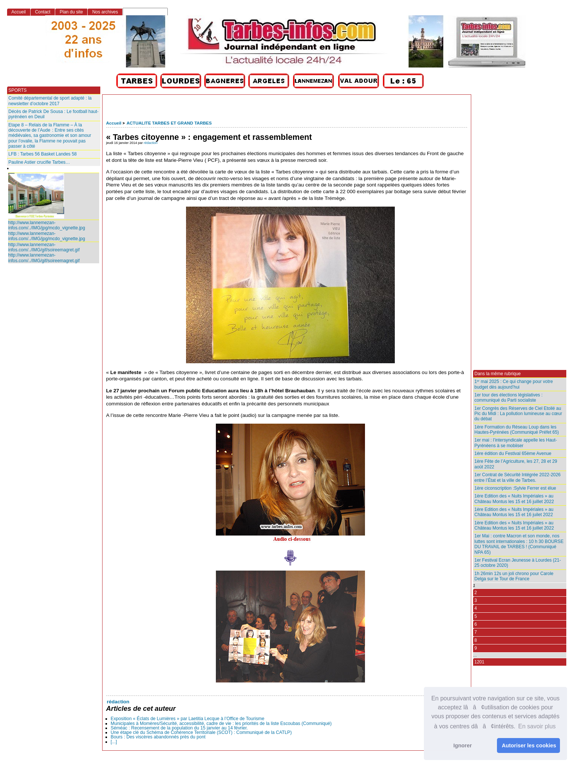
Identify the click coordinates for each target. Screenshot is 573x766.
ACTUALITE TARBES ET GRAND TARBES (169, 123)
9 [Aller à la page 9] (476, 648)
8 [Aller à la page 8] (476, 640)
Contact (42, 12)
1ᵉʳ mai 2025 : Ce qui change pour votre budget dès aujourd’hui (514, 384)
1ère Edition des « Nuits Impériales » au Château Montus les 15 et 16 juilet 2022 (514, 512)
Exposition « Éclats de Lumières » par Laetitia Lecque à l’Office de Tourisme (187, 718)
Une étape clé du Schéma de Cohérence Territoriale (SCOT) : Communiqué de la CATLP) (201, 732)
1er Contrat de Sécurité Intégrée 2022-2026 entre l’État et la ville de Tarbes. (518, 477)
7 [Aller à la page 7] (476, 632)
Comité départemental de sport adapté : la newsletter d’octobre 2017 (50, 100)
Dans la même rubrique (498, 373)
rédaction (151, 143)
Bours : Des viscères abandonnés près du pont (158, 737)
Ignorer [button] (462, 745)
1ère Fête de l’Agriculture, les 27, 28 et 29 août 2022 (516, 464)
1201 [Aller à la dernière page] (480, 662)
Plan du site (71, 12)
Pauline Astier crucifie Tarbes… (39, 162)
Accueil (114, 123)
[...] (114, 741)
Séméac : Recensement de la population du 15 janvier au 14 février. (179, 728)
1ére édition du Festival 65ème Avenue (513, 453)
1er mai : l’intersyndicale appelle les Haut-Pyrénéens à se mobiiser (516, 442)
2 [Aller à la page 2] (476, 592)
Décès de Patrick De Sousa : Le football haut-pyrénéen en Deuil (54, 114)
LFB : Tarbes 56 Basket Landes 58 (43, 154)
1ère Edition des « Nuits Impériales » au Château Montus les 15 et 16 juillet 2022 (514, 498)
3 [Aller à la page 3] (476, 600)
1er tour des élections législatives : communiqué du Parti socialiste (509, 397)
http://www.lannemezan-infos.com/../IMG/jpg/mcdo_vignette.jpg (46, 225)
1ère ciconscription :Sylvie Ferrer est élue (515, 488)
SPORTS (18, 90)
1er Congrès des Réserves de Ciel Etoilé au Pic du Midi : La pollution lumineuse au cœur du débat (518, 414)
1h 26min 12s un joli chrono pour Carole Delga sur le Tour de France (514, 576)
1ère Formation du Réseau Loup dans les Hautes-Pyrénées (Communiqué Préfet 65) (517, 429)
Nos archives (105, 12)
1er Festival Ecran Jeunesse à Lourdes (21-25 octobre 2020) (518, 563)
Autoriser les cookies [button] (529, 745)
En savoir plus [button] (537, 726)
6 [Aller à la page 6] (476, 624)
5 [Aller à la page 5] (476, 616)
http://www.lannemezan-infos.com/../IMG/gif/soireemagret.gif (44, 247)
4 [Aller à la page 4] (476, 608)
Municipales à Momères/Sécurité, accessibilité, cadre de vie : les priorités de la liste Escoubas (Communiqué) (221, 723)
